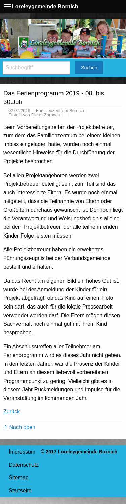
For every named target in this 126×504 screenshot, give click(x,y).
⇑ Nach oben (19, 427)
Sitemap (19, 477)
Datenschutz (24, 465)
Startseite (20, 490)
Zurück (11, 412)
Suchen (89, 67)
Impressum (22, 452)
